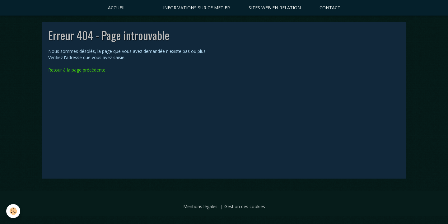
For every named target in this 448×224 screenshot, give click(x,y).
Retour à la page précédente (76, 70)
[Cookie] (13, 211)
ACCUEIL (117, 8)
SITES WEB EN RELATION (275, 8)
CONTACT (330, 8)
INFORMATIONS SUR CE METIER (196, 8)
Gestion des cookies (244, 206)
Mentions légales (200, 206)
